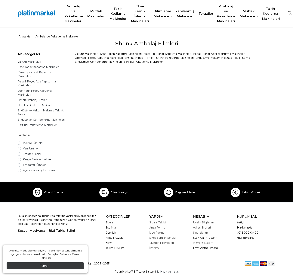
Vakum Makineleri (29, 61)
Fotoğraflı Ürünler (34, 165)
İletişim (241, 222)
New (109, 243)
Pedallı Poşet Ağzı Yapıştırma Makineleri (37, 83)
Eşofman (111, 227)
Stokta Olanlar (32, 154)
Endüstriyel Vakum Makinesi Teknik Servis (40, 112)
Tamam (45, 265)
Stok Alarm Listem (205, 237)
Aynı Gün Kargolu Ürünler (39, 170)
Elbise (109, 222)
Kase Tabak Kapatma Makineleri (38, 67)
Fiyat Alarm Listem (205, 248)
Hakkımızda (244, 227)
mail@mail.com (247, 237)
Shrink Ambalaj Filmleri (32, 100)
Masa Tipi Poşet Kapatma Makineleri (34, 74)
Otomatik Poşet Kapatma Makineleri (35, 92)
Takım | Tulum (115, 248)
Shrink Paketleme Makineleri (36, 105)
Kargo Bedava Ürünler (37, 159)
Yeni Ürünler (31, 148)
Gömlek (111, 232)
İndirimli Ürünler (33, 143)
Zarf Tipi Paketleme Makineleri (37, 125)
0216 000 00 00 (247, 232)
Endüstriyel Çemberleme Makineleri (41, 119)
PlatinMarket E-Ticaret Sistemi (135, 271)
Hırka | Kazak (114, 237)
